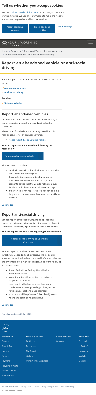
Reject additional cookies (42, 28)
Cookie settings (64, 26)
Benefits (5, 341)
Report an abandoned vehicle (19, 155)
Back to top (8, 204)
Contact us (60, 341)
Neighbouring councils (50, 387)
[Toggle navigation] (90, 43)
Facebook (83, 341)
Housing (5, 351)
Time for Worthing (67, 387)
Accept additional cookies (15, 28)
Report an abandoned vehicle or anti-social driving (29, 54)
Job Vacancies (8, 375)
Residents (16, 51)
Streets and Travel (33, 51)
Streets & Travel (9, 370)
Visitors (29, 356)
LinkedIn (82, 361)
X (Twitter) (83, 346)
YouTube (82, 356)
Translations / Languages (37, 361)
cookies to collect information (24, 12)
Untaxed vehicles (13, 103)
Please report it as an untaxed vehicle (27, 139)
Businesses (31, 346)
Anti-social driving (13, 92)
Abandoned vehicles (15, 87)
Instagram (83, 351)
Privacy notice (26, 387)
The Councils (31, 351)
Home (5, 51)
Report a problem (53, 51)
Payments (6, 361)
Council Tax (7, 346)
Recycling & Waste (10, 365)
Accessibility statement (10, 387)
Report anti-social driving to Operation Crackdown (29, 240)
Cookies (37, 387)
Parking (5, 356)
